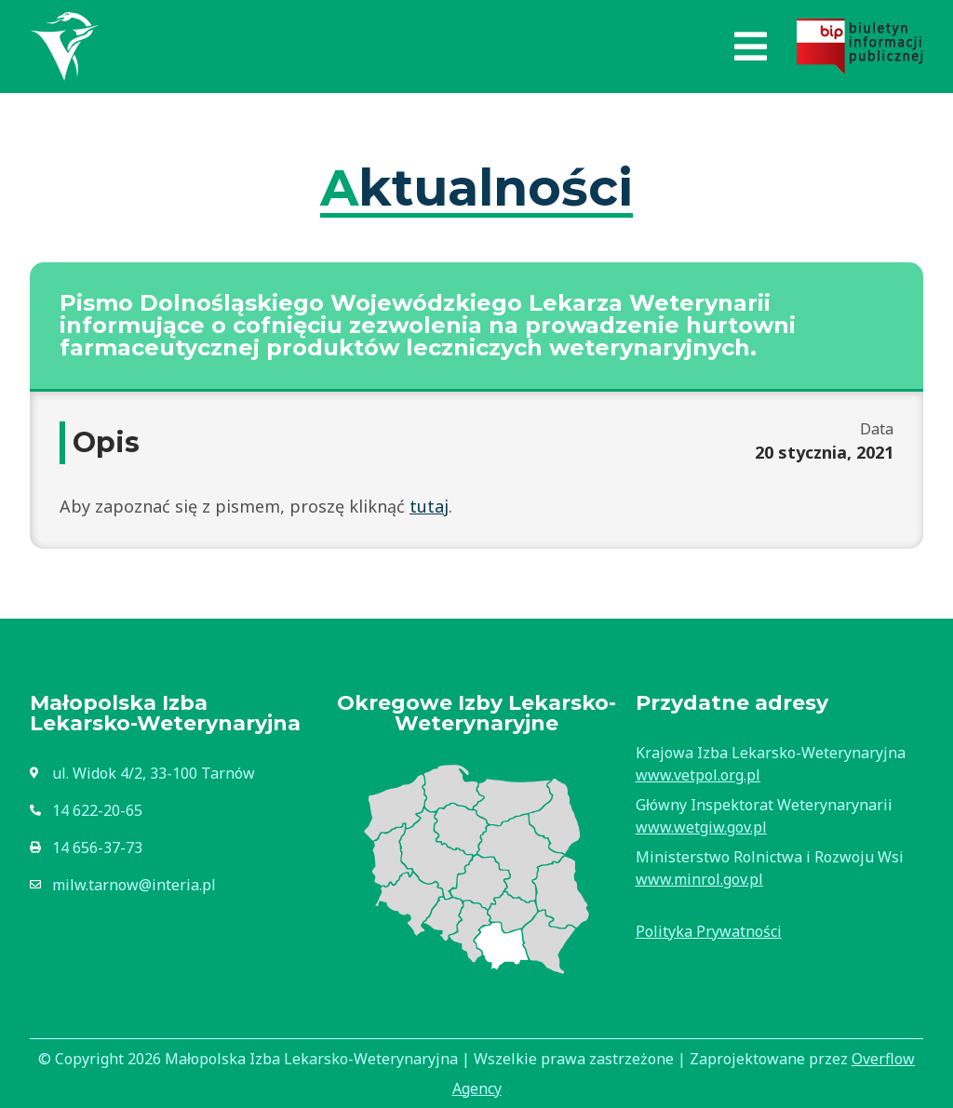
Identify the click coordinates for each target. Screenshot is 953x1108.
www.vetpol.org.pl (698, 775)
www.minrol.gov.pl (699, 879)
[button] (750, 46)
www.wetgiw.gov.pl (701, 827)
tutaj (429, 506)
